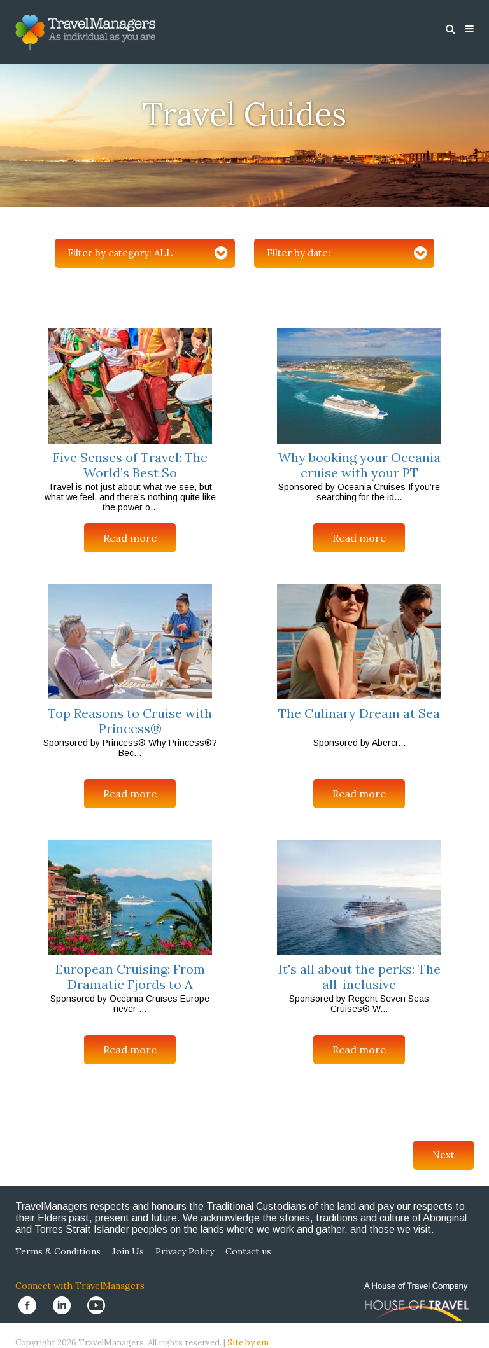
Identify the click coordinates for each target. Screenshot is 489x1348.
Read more (130, 537)
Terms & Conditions (58, 1251)
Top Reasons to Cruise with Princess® (130, 720)
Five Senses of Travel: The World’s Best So (130, 465)
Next (443, 1155)
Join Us (128, 1251)
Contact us (248, 1251)
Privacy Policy (184, 1251)
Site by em (248, 1342)
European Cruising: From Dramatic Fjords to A (130, 976)
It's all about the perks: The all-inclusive (359, 976)
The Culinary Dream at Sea (359, 713)
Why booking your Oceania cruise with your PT (359, 465)
